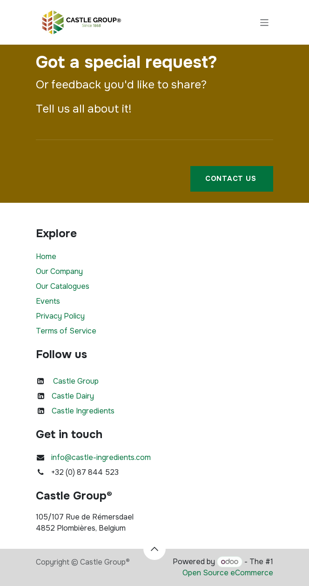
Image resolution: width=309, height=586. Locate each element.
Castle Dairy (73, 396)
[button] (154, 549)
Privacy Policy (60, 316)
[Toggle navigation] (264, 22)
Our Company (59, 271)
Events (48, 301)
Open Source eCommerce (227, 573)
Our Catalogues (62, 286)
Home (46, 256)
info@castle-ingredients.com (101, 457)
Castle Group (76, 381)
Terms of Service (66, 331)
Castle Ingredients (83, 411)
